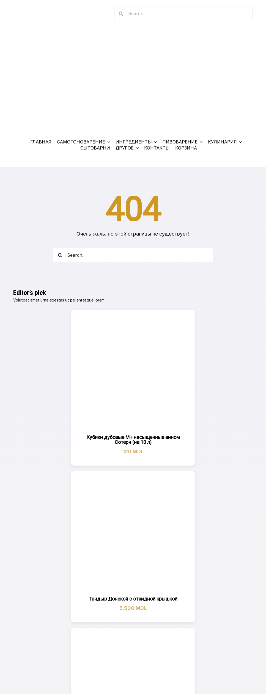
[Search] (121, 13)
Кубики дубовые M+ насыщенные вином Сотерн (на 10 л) (133, 439)
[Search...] (183, 13)
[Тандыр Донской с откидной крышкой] (133, 533)
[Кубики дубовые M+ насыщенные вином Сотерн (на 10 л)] (133, 372)
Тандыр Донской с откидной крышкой (133, 599)
